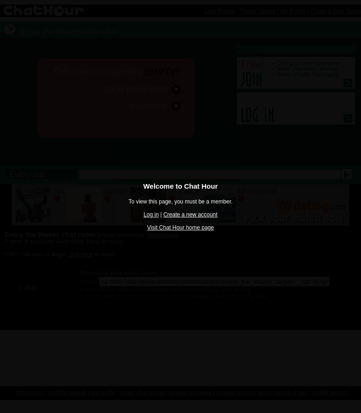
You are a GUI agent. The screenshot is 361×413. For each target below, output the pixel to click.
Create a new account (190, 214)
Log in (151, 214)
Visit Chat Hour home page (180, 227)
